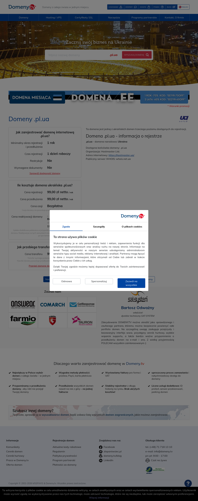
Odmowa (66, 281)
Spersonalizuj (99, 281)
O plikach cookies (132, 226)
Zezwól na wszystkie (131, 283)
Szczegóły (99, 226)
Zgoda (66, 226)
